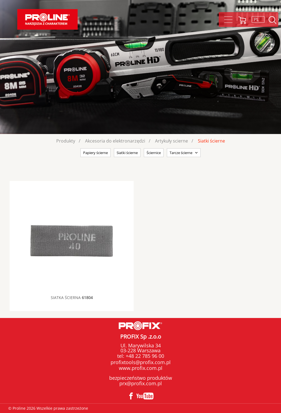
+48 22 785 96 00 (144, 356)
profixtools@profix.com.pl (141, 362)
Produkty (65, 141)
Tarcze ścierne (181, 152)
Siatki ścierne (211, 141)
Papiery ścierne (95, 152)
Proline (47, 19)
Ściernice (154, 152)
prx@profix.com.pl (140, 383)
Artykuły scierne (171, 141)
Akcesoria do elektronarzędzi (115, 141)
